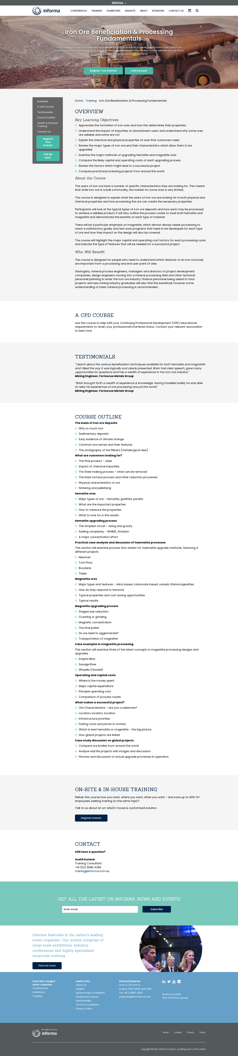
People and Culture (87, 996)
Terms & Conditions (87, 1004)
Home (166, 1032)
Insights (130, 10)
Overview (42, 101)
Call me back (139, 70)
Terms (202, 1032)
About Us (81, 985)
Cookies (178, 1032)
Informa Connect (167, 1049)
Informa (49, 10)
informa (119, 3)
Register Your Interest (103, 70)
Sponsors (158, 10)
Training (96, 10)
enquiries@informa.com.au (135, 996)
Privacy (190, 1032)
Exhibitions (113, 10)
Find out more (47, 965)
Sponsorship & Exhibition (90, 993)
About (144, 10)
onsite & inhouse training (47, 124)
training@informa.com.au (92, 871)
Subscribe (157, 909)
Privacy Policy (84, 1008)
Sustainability (83, 1000)
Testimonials (45, 112)
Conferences (78, 10)
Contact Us (176, 10)
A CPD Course (45, 106)
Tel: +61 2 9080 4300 (131, 993)
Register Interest (91, 818)
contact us (44, 131)
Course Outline (46, 117)
